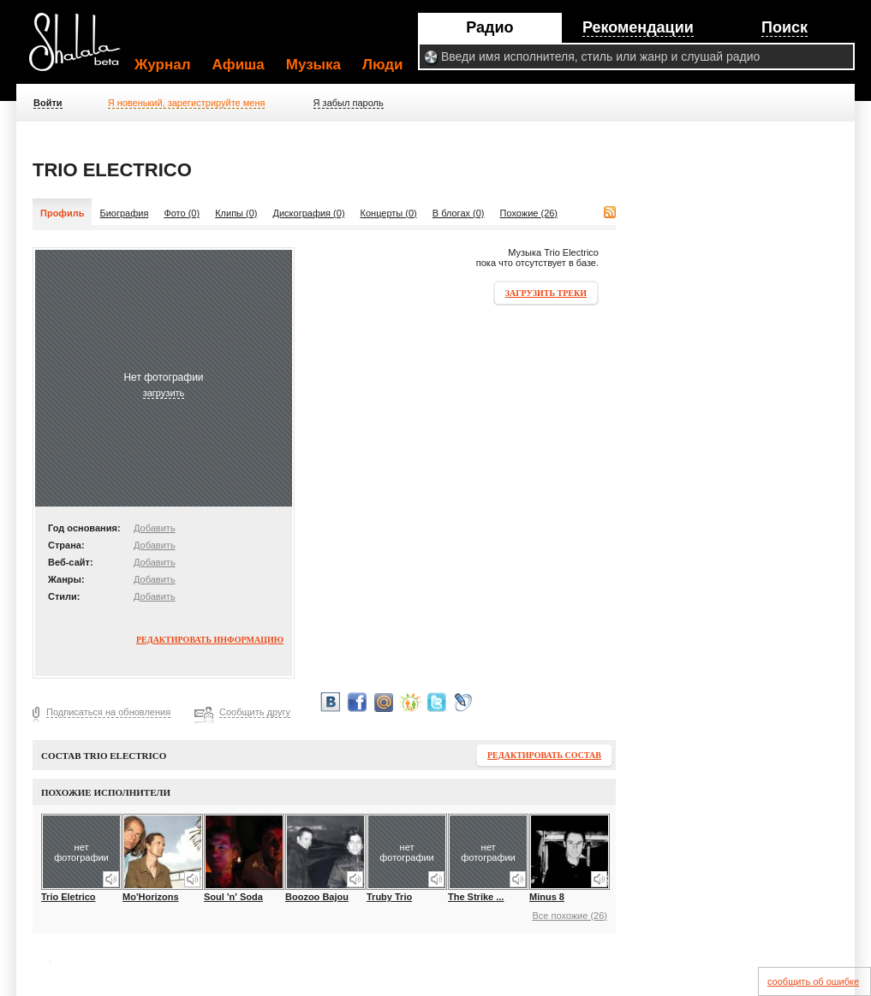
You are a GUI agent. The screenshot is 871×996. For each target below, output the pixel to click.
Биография (123, 213)
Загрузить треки (546, 293)
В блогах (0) (459, 213)
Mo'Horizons (150, 897)
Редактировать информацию (209, 639)
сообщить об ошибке (813, 981)
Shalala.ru (82, 49)
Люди (382, 64)
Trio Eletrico (68, 897)
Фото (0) (182, 213)
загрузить (164, 393)
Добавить (155, 528)
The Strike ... (476, 897)
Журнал (162, 64)
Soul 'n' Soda (233, 897)
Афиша (238, 64)
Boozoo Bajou (317, 897)
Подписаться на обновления (108, 712)
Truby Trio (389, 897)
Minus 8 (546, 897)
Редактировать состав (544, 755)
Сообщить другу (254, 712)
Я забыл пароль (348, 103)
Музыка (313, 64)
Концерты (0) (389, 213)
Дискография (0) (309, 213)
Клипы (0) (236, 213)
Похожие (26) (529, 213)
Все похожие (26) (569, 915)
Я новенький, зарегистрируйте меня (186, 103)
